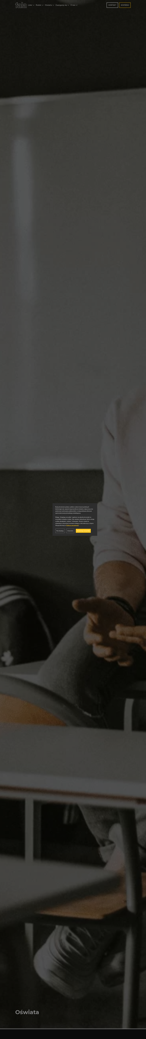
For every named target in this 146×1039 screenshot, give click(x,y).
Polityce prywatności (72, 525)
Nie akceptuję (60, 531)
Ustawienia (70, 531)
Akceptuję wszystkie (83, 531)
